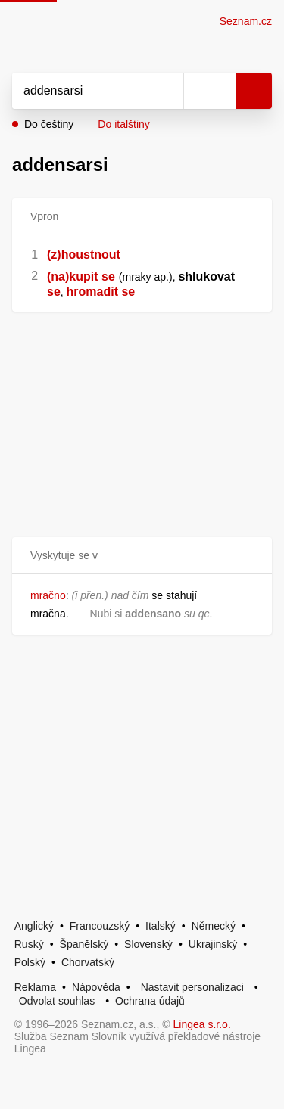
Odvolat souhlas (57, 1001)
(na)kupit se (81, 276)
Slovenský (148, 944)
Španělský (84, 944)
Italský (160, 926)
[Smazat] (166, 91)
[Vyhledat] (81, 91)
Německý (214, 926)
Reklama (35, 987)
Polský (29, 962)
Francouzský (100, 926)
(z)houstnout (83, 254)
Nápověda (96, 987)
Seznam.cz (246, 21)
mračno (48, 595)
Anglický (34, 926)
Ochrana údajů (150, 1001)
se (54, 291)
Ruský (29, 944)
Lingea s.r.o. (202, 1024)
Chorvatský (87, 962)
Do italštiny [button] (123, 124)
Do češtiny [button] (48, 124)
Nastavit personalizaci (192, 987)
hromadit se (101, 291)
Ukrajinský (213, 944)
